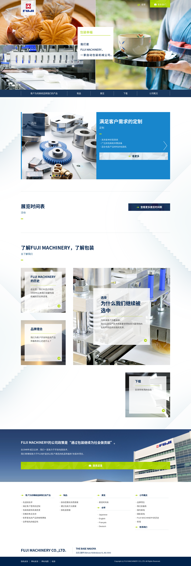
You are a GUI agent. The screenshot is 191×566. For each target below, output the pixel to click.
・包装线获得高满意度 (30, 510)
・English (101, 518)
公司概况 (153, 93)
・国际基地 (140, 514)
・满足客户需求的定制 (30, 506)
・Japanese (102, 515)
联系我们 (143, 527)
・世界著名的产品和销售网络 (33, 518)
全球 (143, 4)
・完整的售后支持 (28, 514)
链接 (53, 561)
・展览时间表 (103, 502)
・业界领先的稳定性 (29, 522)
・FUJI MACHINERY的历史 (147, 518)
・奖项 (138, 522)
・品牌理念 (140, 502)
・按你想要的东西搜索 (68, 502)
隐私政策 (24, 561)
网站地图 (45, 561)
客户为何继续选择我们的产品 (44, 93)
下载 (125, 93)
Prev (26, 145)
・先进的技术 (27, 502)
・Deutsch (101, 526)
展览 (102, 93)
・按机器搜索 (65, 510)
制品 (79, 93)
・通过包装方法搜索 (67, 506)
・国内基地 (140, 510)
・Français (101, 522)
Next (165, 145)
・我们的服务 (141, 506)
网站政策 (34, 561)
